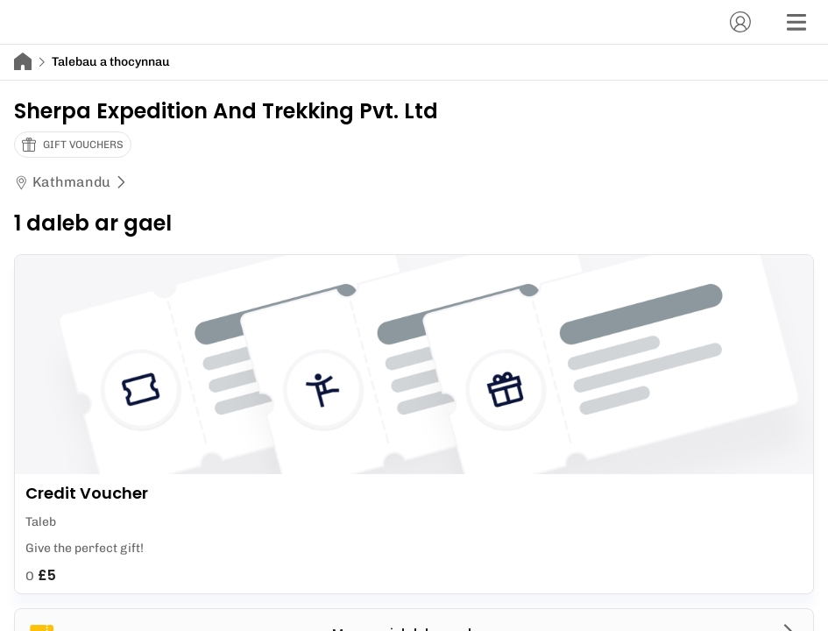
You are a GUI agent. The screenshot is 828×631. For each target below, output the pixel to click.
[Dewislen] (796, 21)
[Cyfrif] (740, 21)
